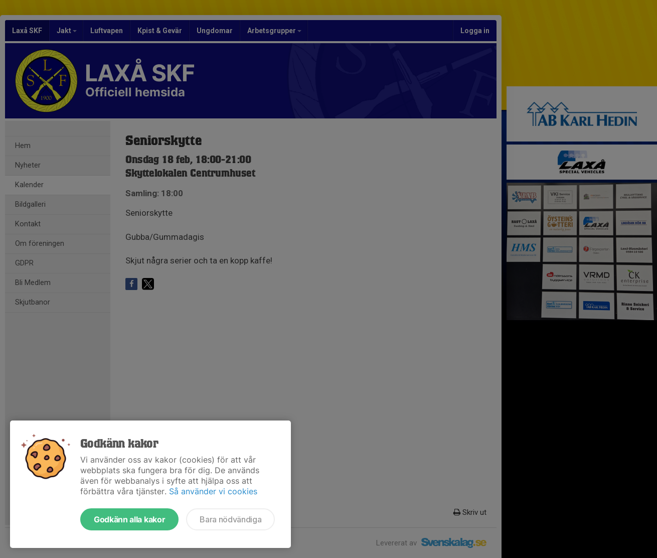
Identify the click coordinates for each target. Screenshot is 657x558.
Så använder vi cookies (213, 491)
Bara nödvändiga (230, 519)
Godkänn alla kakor (129, 519)
